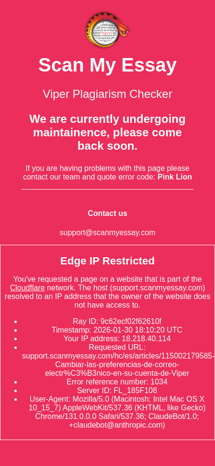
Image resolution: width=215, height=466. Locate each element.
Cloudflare (27, 288)
